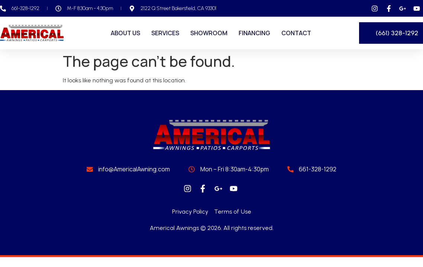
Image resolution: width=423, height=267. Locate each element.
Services (165, 33)
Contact (296, 33)
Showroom (208, 33)
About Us (125, 33)
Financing (254, 33)
